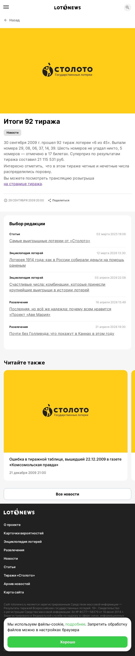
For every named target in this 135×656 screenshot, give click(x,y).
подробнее (75, 624)
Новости (12, 132)
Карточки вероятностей (23, 533)
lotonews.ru (18, 604)
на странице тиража (23, 183)
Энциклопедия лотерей (23, 542)
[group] (66, 425)
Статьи (9, 567)
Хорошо (67, 642)
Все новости (67, 494)
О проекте (12, 525)
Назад (12, 20)
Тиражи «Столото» (19, 575)
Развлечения (14, 550)
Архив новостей (17, 584)
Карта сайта (14, 592)
